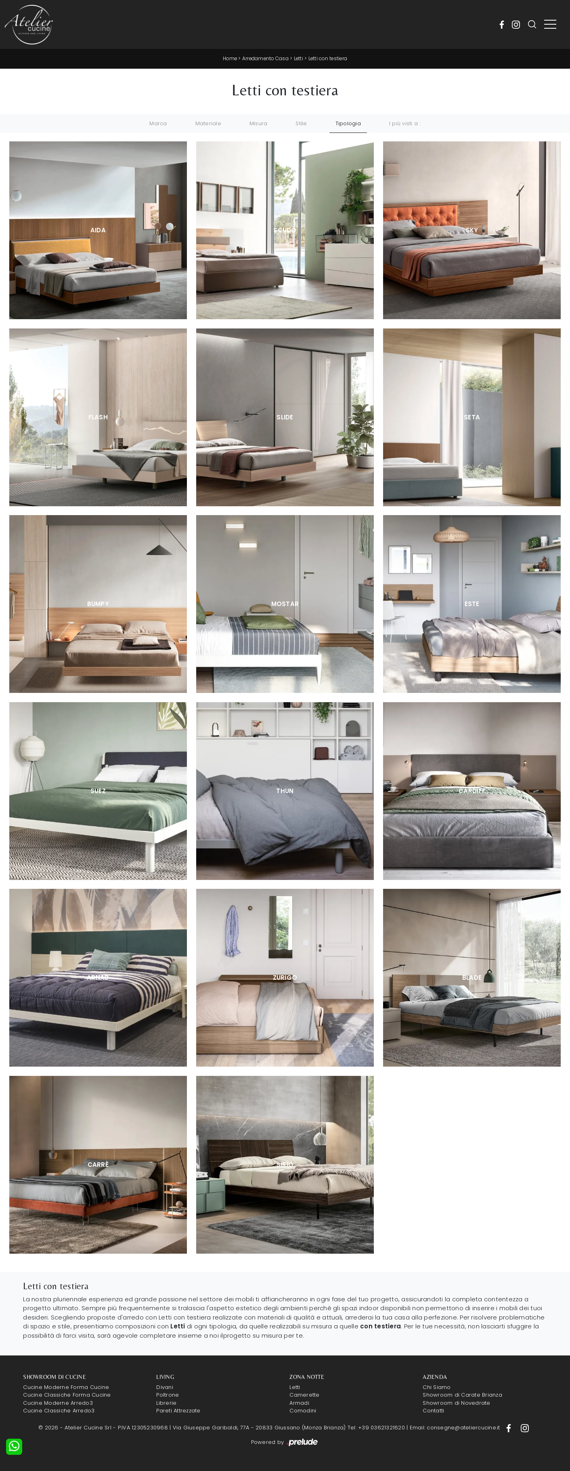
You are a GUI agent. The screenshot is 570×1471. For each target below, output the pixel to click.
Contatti (433, 1410)
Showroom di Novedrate (456, 1402)
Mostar (285, 604)
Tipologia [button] (348, 123)
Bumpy (98, 604)
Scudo (285, 230)
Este (472, 604)
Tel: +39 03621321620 (376, 1427)
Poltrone (167, 1395)
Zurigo (285, 977)
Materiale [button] (208, 123)
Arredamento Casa (265, 58)
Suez (98, 790)
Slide (285, 416)
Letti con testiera (329, 58)
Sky (472, 230)
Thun (284, 790)
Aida (98, 230)
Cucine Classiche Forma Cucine (67, 1395)
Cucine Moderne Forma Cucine (66, 1387)
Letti (299, 58)
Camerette (304, 1395)
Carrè (98, 1164)
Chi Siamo (437, 1387)
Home (228, 58)
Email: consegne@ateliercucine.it (455, 1427)
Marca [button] (158, 123)
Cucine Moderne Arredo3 (58, 1402)
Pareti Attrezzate (178, 1410)
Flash (98, 416)
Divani (164, 1387)
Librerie (166, 1402)
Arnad (98, 977)
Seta (472, 416)
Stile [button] (301, 123)
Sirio (285, 1164)
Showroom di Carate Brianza (462, 1395)
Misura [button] (258, 123)
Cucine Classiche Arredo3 (58, 1410)
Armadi (299, 1402)
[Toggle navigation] (550, 24)
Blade (472, 977)
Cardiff (472, 790)
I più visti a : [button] (405, 123)
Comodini (302, 1410)
